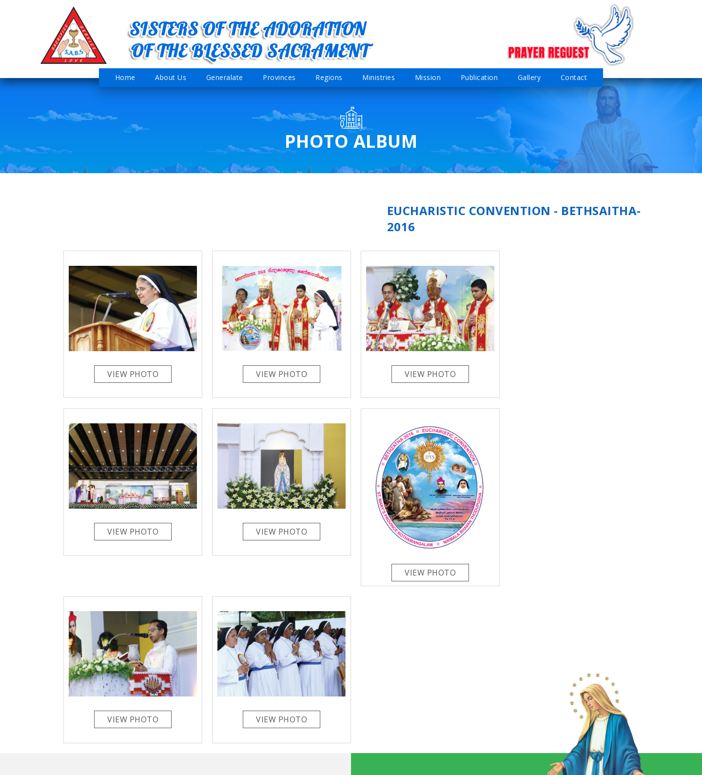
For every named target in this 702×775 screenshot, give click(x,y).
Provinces (279, 77)
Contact (574, 77)
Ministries (378, 77)
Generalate (224, 77)
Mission (428, 77)
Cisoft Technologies (601, 762)
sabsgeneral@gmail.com (87, 701)
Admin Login (361, 761)
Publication (479, 77)
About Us (170, 77)
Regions (329, 77)
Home (125, 77)
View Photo (131, 372)
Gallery (529, 77)
